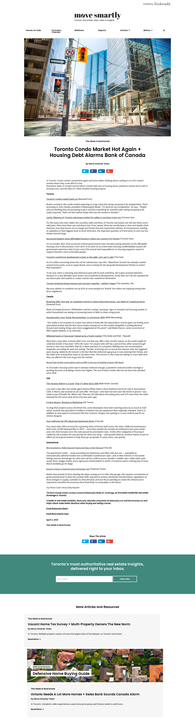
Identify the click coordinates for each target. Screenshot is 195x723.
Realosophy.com (56, 508)
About (63, 709)
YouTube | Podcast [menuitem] (56, 31)
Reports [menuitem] (102, 30)
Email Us (74, 709)
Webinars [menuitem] (79, 30)
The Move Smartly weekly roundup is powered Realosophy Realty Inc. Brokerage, (84, 498)
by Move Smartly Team (39, 650)
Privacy (95, 709)
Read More (34, 666)
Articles (124, 30)
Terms (86, 709)
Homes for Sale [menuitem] (33, 30)
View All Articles (97, 682)
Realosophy (82, 506)
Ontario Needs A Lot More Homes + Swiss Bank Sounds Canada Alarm (146, 639)
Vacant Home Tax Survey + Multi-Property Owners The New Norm (47, 639)
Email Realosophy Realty (57, 516)
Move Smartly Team (99, 169)
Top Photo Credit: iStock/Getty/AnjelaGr (64, 493)
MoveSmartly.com (77, 508)
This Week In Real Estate (97, 146)
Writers (146, 30)
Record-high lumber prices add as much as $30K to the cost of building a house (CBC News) (88, 367)
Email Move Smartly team (58, 521)
